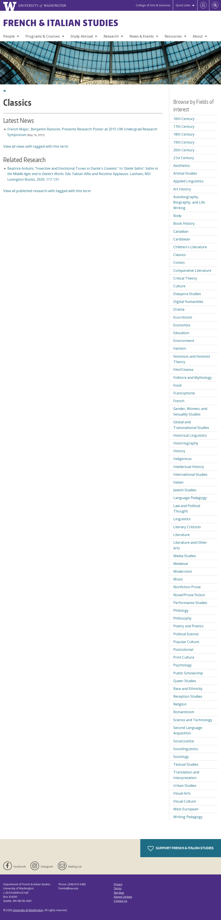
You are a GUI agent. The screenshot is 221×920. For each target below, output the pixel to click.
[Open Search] (215, 5)
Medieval (180, 563)
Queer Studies (184, 680)
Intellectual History (188, 466)
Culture (179, 286)
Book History (184, 223)
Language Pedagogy (190, 497)
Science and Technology (192, 720)
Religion (179, 704)
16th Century (183, 118)
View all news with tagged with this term (35, 146)
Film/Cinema (183, 369)
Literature (181, 534)
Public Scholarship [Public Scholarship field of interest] (188, 673)
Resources (173, 36)
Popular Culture (186, 641)
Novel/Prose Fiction (189, 595)
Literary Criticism (187, 527)
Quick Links (183, 5)
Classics (179, 254)
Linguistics (182, 519)
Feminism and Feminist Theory (191, 359)
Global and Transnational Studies (191, 425)
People (9, 36)
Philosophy (182, 618)
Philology (180, 610)
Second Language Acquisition (187, 730)
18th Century (183, 134)
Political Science (186, 634)
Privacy (118, 884)
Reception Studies (187, 696)
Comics (179, 262)
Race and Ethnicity (187, 688)
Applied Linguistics (188, 181)
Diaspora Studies (187, 293)
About (198, 36)
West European (185, 809)
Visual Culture (184, 801)
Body (177, 215)
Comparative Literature (192, 270)
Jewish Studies (184, 490)
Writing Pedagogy (187, 816)
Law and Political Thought (186, 508)
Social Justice (183, 741)
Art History (182, 189)
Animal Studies (185, 173)
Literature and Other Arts (190, 545)
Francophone (184, 393)
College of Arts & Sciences (153, 5)
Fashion (179, 348)
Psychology (182, 665)
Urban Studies (184, 785)
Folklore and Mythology (192, 377)
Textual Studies (185, 764)
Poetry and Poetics (188, 626)
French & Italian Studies (60, 23)
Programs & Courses (42, 36)
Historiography (185, 443)
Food (177, 385)
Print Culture (183, 657)
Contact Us (120, 901)
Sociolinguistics (185, 748)
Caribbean (181, 239)
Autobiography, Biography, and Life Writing (189, 202)
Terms (118, 888)
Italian (178, 482)
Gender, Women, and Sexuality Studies (190, 411)
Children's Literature (190, 247)
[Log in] (203, 5)
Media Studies (184, 555)
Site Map (119, 893)
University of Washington (28, 910)
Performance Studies (190, 602)
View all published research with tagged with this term (47, 190)
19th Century (183, 142)
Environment (183, 340)
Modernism (182, 571)
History (179, 451)
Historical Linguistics (190, 435)
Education (181, 332)
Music (178, 579)
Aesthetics (181, 165)
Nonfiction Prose (187, 587)
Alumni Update (123, 897)
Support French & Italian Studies (181, 849)
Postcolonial (183, 649)
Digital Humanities (188, 301)
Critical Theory (185, 278)
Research (111, 36)
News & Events (141, 36)
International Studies (190, 474)
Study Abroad (82, 36)
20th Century (183, 150)
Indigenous (182, 458)
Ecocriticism (182, 317)
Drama (178, 309)
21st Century (183, 157)
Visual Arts (182, 793)
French (178, 400)
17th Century (183, 126)
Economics (181, 325)
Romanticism (183, 712)
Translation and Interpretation (186, 775)
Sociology (181, 756)
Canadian (180, 231)
